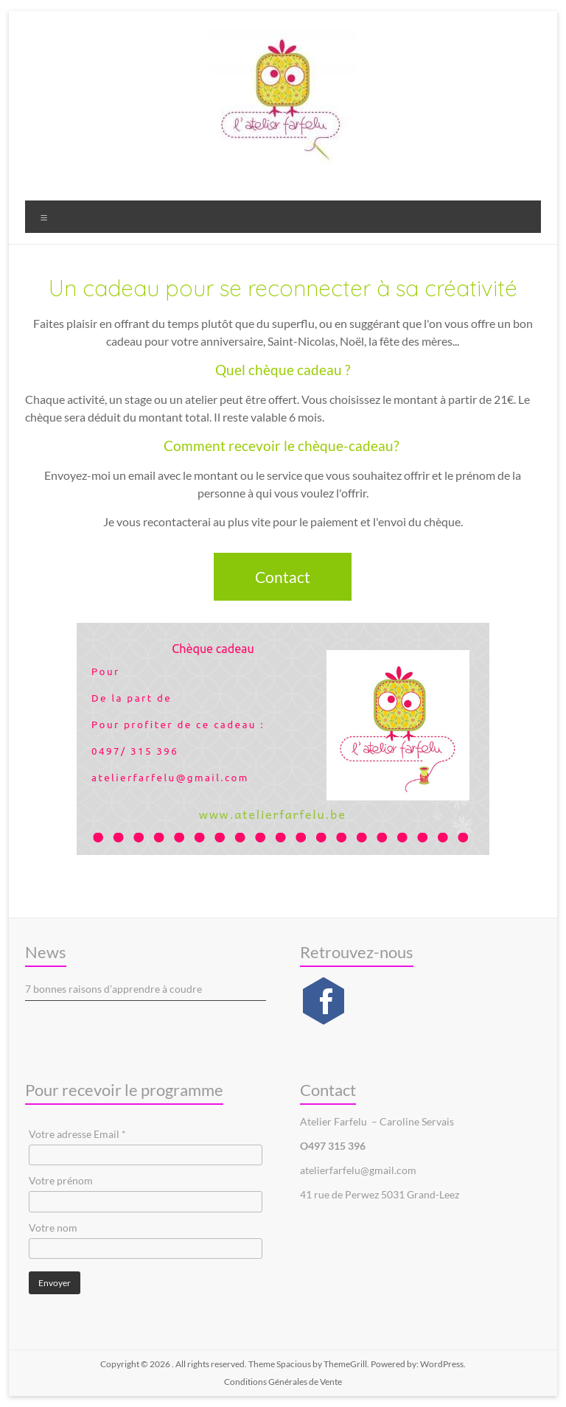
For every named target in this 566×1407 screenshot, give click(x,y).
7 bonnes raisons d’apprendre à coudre (113, 988)
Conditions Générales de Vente (283, 1381)
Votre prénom (61, 1180)
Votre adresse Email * (77, 1134)
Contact (282, 577)
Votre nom (53, 1227)
